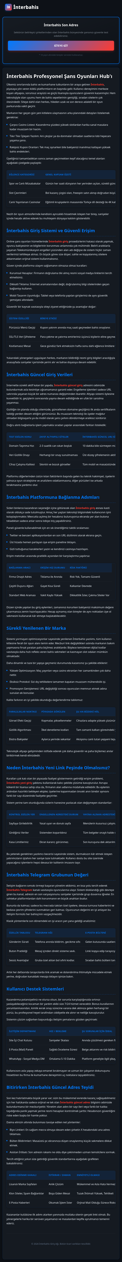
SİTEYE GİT (61, 45)
